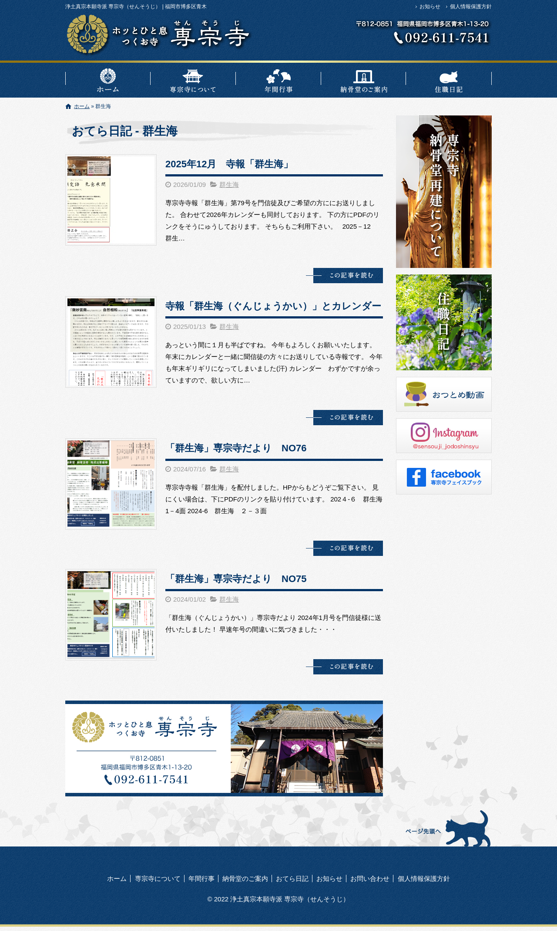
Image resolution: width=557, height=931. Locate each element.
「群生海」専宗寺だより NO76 (235, 448)
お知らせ (429, 6)
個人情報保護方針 (471, 6)
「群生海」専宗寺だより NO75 (235, 578)
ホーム (108, 79)
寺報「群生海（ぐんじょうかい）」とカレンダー (273, 306)
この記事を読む (344, 275)
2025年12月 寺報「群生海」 (229, 164)
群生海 (229, 184)
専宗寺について (193, 79)
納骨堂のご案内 (363, 79)
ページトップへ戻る (447, 827)
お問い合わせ (369, 878)
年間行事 (278, 79)
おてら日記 (449, 79)
